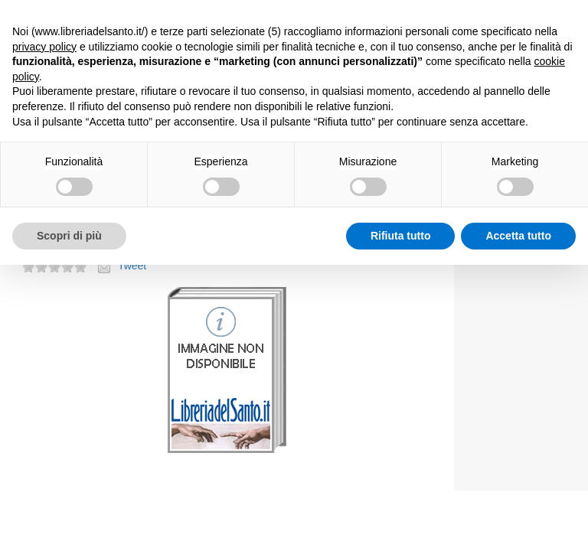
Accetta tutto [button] (518, 236)
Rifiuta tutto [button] (401, 236)
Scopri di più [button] (69, 236)
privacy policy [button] (44, 47)
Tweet (132, 265)
